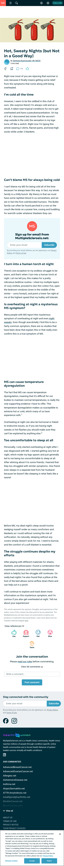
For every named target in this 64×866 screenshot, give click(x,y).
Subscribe (57, 3)
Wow (49, 633)
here (26, 621)
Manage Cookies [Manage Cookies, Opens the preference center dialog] (11, 861)
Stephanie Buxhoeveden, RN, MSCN (26, 61)
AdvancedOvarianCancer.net (18, 771)
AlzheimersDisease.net (15, 779)
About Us (7, 817)
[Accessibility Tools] (41, 3)
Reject (49, 861)
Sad (37, 633)
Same (31, 644)
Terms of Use (21, 253)
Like (13, 633)
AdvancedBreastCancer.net (17, 767)
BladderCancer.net (12, 801)
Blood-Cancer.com (12, 805)
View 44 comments (32, 666)
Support (25, 633)
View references (14, 626)
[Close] (60, 834)
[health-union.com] (17, 735)
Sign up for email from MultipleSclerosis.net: (32, 236)
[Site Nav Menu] (11, 3)
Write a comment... (15, 674)
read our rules (25, 661)
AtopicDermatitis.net (14, 788)
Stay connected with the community (25, 697)
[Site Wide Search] (17, 3)
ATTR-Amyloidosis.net (14, 792)
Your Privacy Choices (14, 828)
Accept (32, 861)
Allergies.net (9, 775)
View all (8, 811)
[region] (32, 848)
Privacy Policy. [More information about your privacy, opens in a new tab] (48, 856)
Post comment (32, 682)
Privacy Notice (52, 710)
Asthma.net (9, 784)
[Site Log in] (48, 3)
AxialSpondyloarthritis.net (16, 797)
